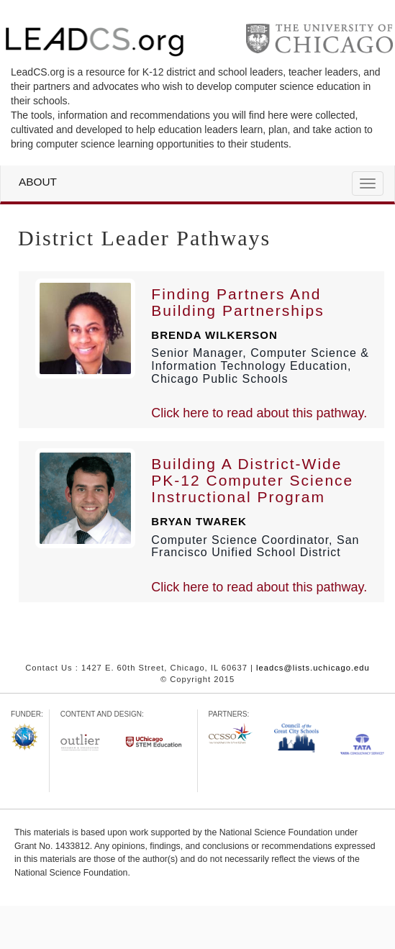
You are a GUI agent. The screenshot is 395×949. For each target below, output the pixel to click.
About (38, 182)
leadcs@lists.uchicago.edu (313, 667)
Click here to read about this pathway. (259, 413)
